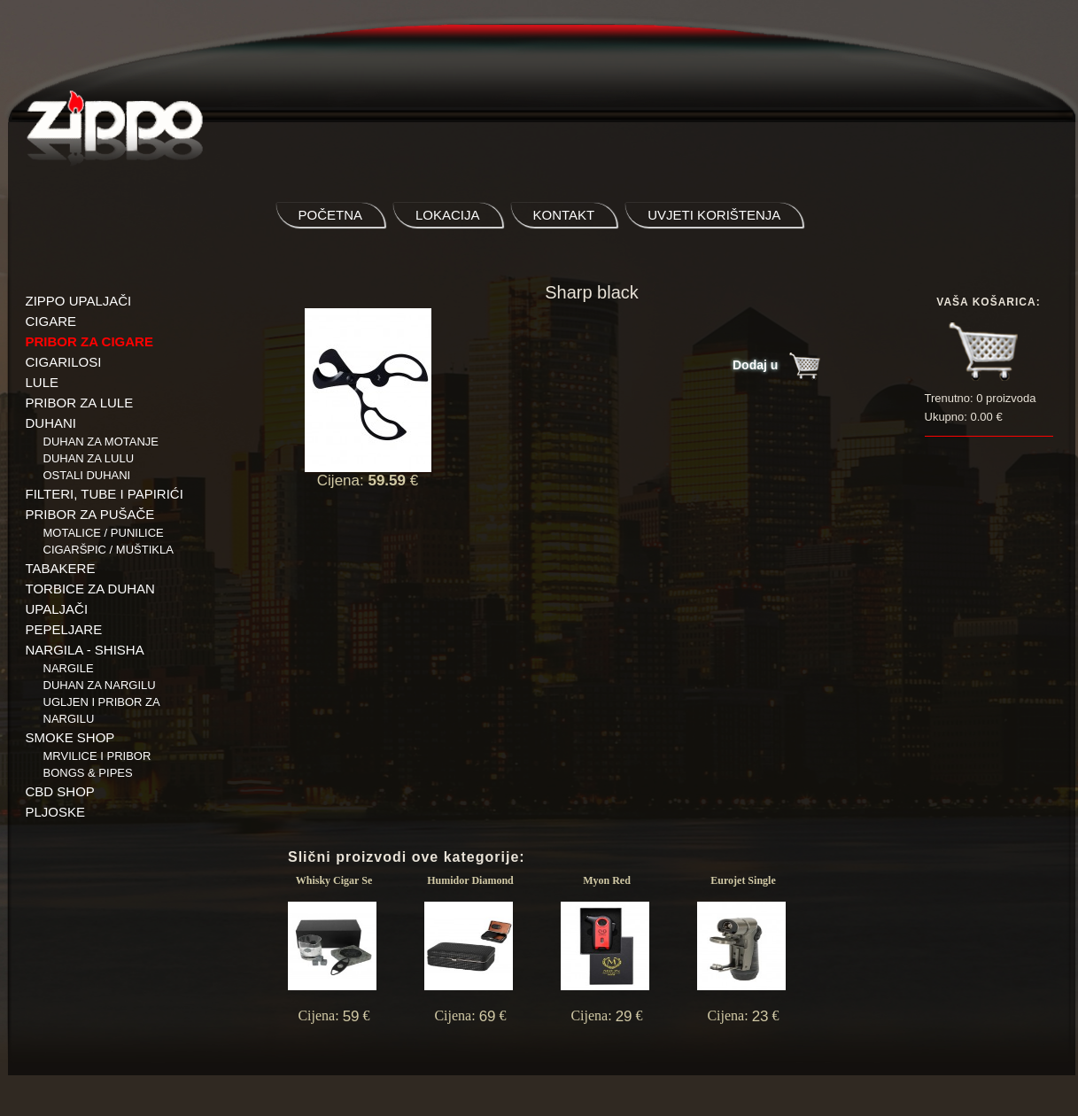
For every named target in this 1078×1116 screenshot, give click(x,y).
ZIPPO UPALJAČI (79, 300)
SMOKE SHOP (70, 737)
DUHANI (51, 422)
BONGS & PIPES (88, 772)
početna (331, 214)
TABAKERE (61, 568)
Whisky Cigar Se (334, 880)
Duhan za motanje (101, 441)
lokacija (447, 214)
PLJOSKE (56, 811)
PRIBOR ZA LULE (80, 402)
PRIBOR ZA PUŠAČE (90, 514)
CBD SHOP (60, 791)
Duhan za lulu (89, 458)
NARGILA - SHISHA (85, 649)
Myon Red (607, 880)
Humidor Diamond (470, 880)
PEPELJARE (64, 629)
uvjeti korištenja (714, 214)
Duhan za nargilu (99, 685)
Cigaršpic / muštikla (108, 549)
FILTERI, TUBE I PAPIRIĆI (104, 493)
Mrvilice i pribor (97, 756)
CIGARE (51, 321)
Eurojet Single (742, 880)
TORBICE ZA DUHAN (90, 588)
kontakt (564, 214)
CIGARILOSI (64, 361)
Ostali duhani (87, 475)
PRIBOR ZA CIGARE (89, 341)
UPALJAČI (57, 608)
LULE (42, 382)
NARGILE (68, 668)
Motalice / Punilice (103, 532)
